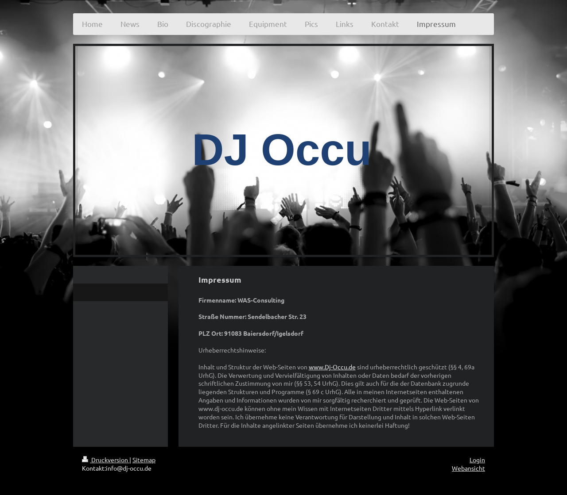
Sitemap (143, 460)
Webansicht (468, 468)
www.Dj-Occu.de (332, 367)
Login (477, 460)
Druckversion (105, 460)
